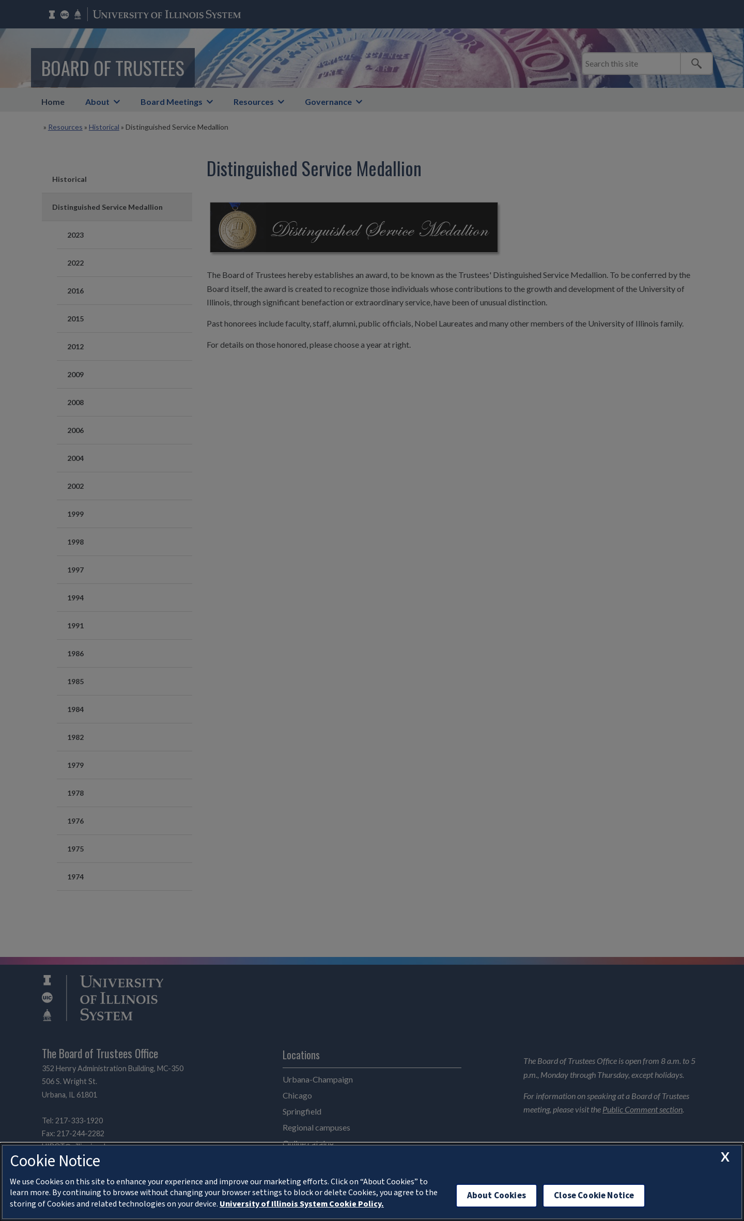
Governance (328, 101)
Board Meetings (172, 101)
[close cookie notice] (725, 1157)
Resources (254, 101)
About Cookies (496, 1195)
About (97, 101)
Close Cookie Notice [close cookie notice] (594, 1195)
